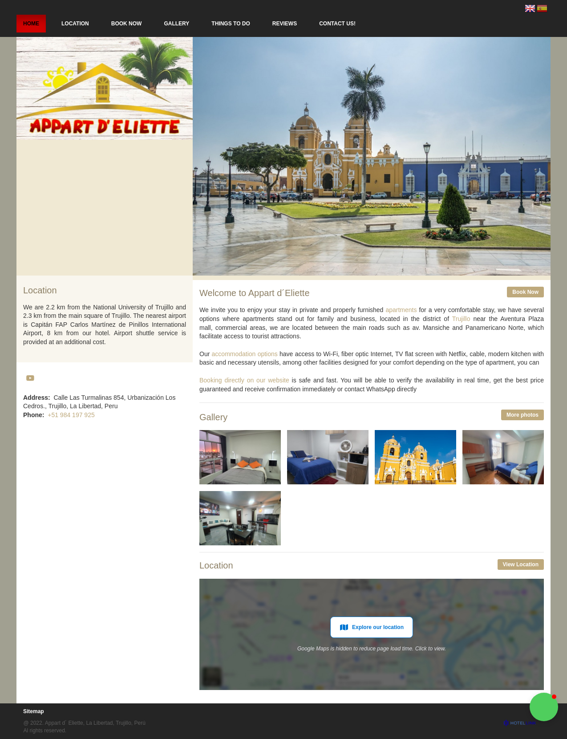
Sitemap (33, 711)
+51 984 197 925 (71, 414)
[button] (544, 707)
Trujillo (461, 318)
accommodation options (245, 353)
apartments (401, 309)
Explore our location (372, 627)
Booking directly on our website (244, 380)
